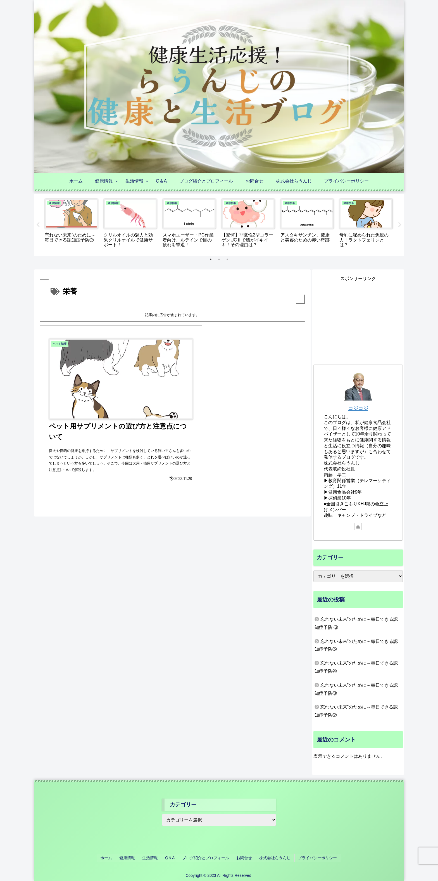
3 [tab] (227, 259)
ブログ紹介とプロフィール (205, 858)
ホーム (111, 858)
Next (400, 225)
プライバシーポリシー (312, 858)
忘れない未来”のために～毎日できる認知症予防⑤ (356, 646)
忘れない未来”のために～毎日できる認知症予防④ (356, 668)
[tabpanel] (71, 223)
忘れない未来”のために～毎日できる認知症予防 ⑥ (356, 624)
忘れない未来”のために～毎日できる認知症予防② (356, 712)
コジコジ (358, 410)
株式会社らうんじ (271, 858)
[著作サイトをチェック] (358, 528)
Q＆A (171, 858)
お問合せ (242, 858)
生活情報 (152, 858)
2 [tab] (219, 259)
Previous (38, 225)
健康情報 (131, 858)
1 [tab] (210, 259)
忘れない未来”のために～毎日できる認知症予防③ (356, 690)
